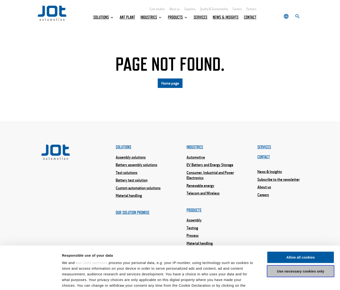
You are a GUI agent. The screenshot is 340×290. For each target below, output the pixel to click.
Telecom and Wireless (203, 193)
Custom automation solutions (138, 188)
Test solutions (126, 172)
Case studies (157, 9)
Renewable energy (200, 185)
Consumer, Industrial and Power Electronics (210, 175)
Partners (251, 9)
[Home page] (52, 19)
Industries (151, 17)
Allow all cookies (300, 217)
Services (200, 17)
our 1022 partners (91, 223)
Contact (250, 17)
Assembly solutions (131, 157)
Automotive (196, 157)
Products (178, 17)
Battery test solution (132, 180)
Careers (237, 9)
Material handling (129, 195)
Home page (170, 83)
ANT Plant (127, 17)
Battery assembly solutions (136, 164)
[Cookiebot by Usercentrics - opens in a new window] (30, 280)
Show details (248, 281)
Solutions (103, 17)
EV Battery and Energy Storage (210, 164)
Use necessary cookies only (300, 231)
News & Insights (225, 17)
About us (175, 9)
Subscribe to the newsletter (278, 179)
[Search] (297, 16)
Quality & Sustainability (214, 9)
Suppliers (190, 9)
